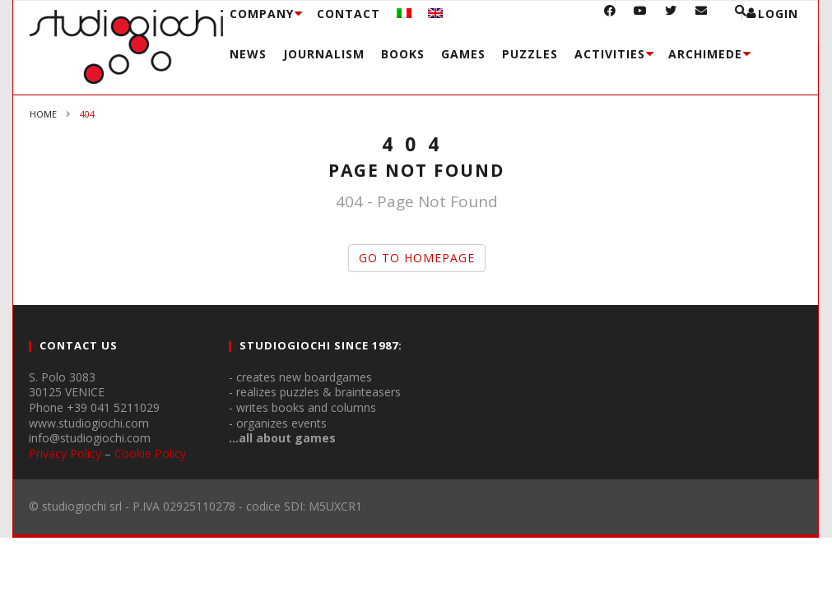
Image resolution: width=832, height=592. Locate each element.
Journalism (324, 54)
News (248, 54)
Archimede (705, 54)
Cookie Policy (150, 453)
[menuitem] (404, 13)
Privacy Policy (65, 453)
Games (463, 54)
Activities (609, 54)
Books (403, 54)
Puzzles (530, 54)
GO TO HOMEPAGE (417, 258)
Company (262, 13)
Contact (348, 13)
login (778, 13)
